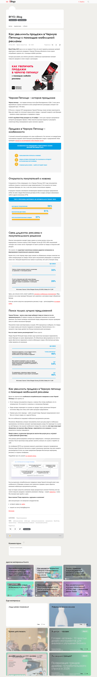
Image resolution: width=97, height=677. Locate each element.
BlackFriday (56, 521)
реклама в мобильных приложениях (45, 294)
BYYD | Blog (15, 17)
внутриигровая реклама (41, 522)
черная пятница (12, 522)
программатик (49, 521)
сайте (23, 504)
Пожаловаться (22, 20)
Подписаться (13, 20)
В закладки (27, 529)
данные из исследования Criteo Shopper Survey (29, 140)
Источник (11, 511)
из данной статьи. (31, 456)
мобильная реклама (18, 521)
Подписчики (17, 26)
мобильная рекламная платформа (26, 522)
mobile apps (27, 521)
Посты (10, 26)
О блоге (25, 26)
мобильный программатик (37, 521)
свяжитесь (52, 492)
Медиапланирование (21, 518)
